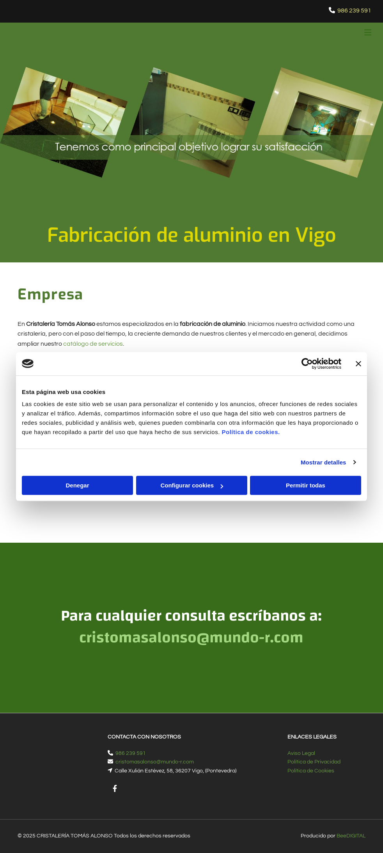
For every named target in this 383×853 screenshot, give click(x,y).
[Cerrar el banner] (358, 363)
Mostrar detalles (323, 462)
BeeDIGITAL (351, 836)
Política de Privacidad (313, 762)
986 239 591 (354, 10)
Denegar (77, 485)
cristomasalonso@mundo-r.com (154, 762)
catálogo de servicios (93, 344)
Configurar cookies (191, 485)
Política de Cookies (310, 771)
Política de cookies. (251, 432)
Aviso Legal (301, 753)
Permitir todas (305, 485)
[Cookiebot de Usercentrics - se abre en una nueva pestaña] (307, 363)
